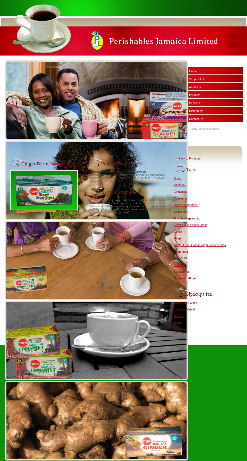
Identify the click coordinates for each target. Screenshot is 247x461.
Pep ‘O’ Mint (181, 258)
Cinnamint (180, 191)
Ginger (178, 238)
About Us (195, 87)
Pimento (179, 265)
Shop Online (197, 79)
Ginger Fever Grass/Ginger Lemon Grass (200, 245)
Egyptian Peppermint (187, 218)
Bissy (177, 178)
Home (193, 71)
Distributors (196, 110)
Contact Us (196, 118)
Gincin (178, 231)
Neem (177, 322)
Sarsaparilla (181, 271)
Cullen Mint (181, 211)
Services (194, 103)
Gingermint (181, 251)
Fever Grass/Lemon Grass (190, 225)
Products (194, 95)
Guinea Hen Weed (185, 302)
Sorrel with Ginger (185, 278)
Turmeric (179, 329)
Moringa (179, 316)
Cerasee (179, 184)
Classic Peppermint (186, 204)
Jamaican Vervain (185, 309)
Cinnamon (180, 198)
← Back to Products (187, 158)
